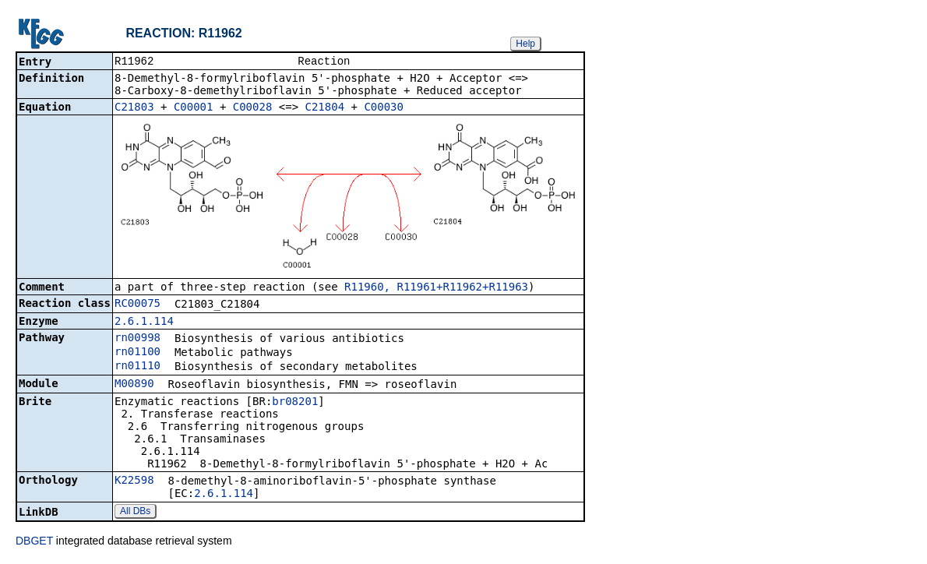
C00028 (253, 108)
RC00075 (137, 304)
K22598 (134, 481)
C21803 (134, 108)
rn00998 (137, 339)
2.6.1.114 (144, 322)
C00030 (384, 108)
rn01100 (137, 353)
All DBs (135, 512)
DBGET (34, 542)
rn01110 (137, 367)
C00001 (193, 108)
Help (525, 43)
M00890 (134, 385)
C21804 (325, 108)
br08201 (295, 403)
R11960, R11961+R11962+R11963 (436, 288)
